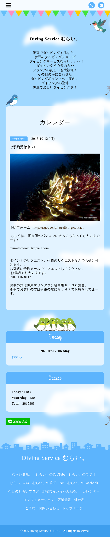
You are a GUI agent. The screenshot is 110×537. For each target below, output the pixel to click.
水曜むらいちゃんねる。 (61, 491)
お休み (17, 357)
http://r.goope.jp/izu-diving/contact (58, 227)
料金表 (79, 500)
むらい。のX (19, 483)
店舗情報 (64, 500)
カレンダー (91, 491)
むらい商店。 (22, 474)
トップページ (72, 508)
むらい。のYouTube (50, 474)
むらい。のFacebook (82, 483)
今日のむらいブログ (23, 491)
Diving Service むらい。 (55, 38)
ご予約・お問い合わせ (42, 508)
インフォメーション (39, 500)
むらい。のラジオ (82, 474)
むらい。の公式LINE (48, 483)
